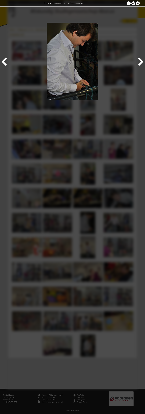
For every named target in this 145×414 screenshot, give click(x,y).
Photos (46, 3)
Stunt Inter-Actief (76, 3)
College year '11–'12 (59, 3)
